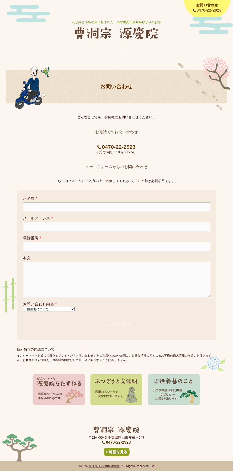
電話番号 (32, 238)
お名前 (30, 198)
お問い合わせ (116, 86)
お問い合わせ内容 (40, 304)
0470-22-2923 (116, 147)
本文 (27, 258)
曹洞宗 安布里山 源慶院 (104, 466)
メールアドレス (38, 218)
